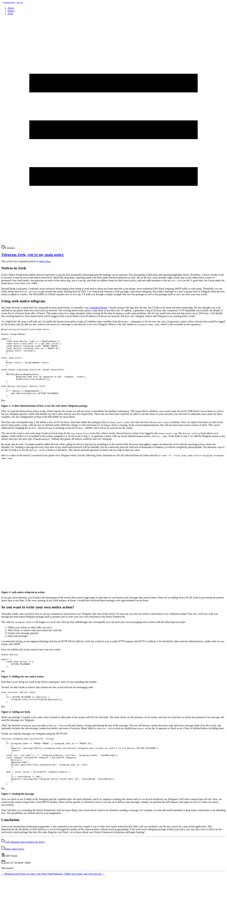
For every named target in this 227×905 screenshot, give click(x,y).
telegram (14, 870)
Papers (11, 10)
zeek (7, 870)
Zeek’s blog (44, 261)
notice (42, 870)
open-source (18, 877)
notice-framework (29, 870)
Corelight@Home (98, 307)
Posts (10, 13)
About (11, 8)
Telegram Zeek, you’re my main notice (32, 255)
